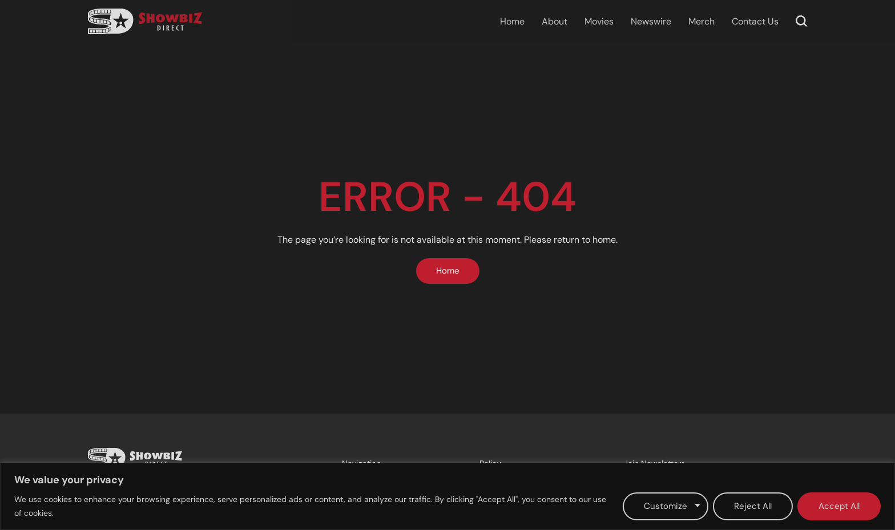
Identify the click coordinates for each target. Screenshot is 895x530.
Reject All (753, 506)
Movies (599, 21)
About (554, 21)
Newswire (651, 21)
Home (512, 21)
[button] (801, 21)
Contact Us (755, 21)
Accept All (839, 506)
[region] (447, 496)
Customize (665, 506)
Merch (701, 21)
